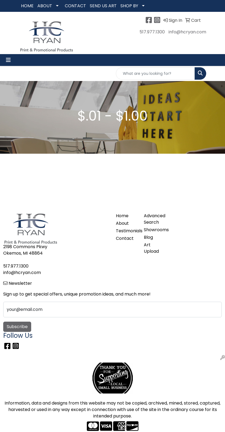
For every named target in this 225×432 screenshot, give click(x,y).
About (122, 223)
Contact (125, 238)
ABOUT (44, 6)
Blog (148, 237)
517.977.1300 (152, 32)
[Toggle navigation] (8, 60)
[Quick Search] (155, 73)
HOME (27, 6)
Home (122, 216)
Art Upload (151, 248)
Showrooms (155, 230)
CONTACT (75, 6)
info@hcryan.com (187, 32)
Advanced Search (154, 219)
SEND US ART (103, 6)
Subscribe (17, 327)
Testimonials (127, 231)
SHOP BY (129, 6)
